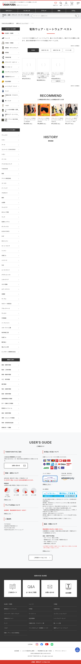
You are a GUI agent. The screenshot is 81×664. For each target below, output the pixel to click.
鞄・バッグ (6, 100)
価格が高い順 (56, 50)
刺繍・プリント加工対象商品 (10, 120)
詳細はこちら (7, 499)
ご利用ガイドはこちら (40, 557)
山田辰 (3, 202)
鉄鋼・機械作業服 (6, 374)
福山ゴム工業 (5, 347)
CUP (3, 236)
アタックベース (6, 308)
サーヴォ (4, 298)
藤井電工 (4, 342)
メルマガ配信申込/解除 (28, 651)
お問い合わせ (16, 465)
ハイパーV (4, 260)
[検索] (55, 16)
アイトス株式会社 (6, 178)
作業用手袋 (6, 57)
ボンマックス (5, 226)
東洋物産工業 (5, 332)
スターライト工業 (6, 327)
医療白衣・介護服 (6, 427)
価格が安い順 (44, 50)
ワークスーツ (7, 67)
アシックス (4, 135)
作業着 (55, 604)
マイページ (66, 4)
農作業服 (4, 384)
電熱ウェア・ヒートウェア (22, 23)
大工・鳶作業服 (6, 379)
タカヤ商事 (4, 284)
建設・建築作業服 (6, 365)
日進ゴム (4, 255)
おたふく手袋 (5, 212)
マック (3, 217)
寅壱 (3, 173)
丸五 (3, 265)
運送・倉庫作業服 (6, 413)
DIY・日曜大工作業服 (7, 403)
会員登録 (16, 651)
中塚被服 (4, 318)
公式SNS (30, 644)
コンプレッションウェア (10, 71)
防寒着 (5, 52)
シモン (3, 154)
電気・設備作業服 (6, 389)
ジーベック (4, 188)
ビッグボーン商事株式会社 (9, 351)
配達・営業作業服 (6, 393)
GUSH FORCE (5, 231)
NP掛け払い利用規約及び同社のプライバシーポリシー (57, 509)
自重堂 (3, 294)
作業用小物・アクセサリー (10, 95)
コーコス (4, 183)
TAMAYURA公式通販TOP (8, 23)
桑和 (3, 197)
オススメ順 (68, 50)
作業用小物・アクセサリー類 (36, 623)
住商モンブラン (6, 221)
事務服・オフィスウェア (10, 47)
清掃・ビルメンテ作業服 (8, 418)
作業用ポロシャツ (8, 76)
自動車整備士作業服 (7, 398)
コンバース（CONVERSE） (9, 149)
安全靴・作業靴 (7, 33)
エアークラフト (6, 289)
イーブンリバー (6, 323)
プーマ (3, 144)
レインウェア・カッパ (9, 86)
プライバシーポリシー (61, 651)
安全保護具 (6, 81)
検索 (61, 4)
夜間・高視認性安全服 (7, 422)
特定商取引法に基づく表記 (45, 651)
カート (71, 4)
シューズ (6, 38)
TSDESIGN (5, 168)
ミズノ (3, 140)
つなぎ (5, 105)
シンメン (4, 250)
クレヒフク (4, 207)
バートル (4, 159)
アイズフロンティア (7, 164)
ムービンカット (6, 270)
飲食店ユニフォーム (7, 408)
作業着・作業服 (7, 43)
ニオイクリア (5, 279)
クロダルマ (4, 193)
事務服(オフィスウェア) (10, 609)
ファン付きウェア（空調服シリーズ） (39, 628)
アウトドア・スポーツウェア (11, 613)
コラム (73, 10)
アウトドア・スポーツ (9, 62)
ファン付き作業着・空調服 (10, 110)
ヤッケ (5, 91)
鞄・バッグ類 (57, 623)
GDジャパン (5, 241)
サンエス (4, 313)
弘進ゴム (4, 337)
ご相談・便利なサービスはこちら (40, 662)
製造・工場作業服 (6, 369)
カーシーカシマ (6, 245)
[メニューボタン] (78, 3)
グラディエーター (6, 274)
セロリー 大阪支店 (6, 303)
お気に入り (55, 4)
